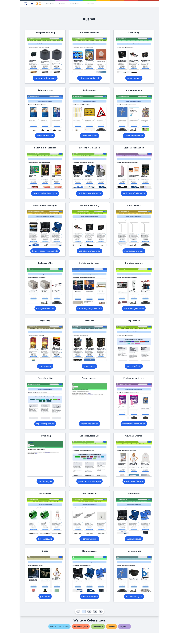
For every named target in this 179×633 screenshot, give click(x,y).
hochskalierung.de (134, 596)
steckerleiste (97, 626)
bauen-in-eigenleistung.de (45, 193)
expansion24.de (134, 366)
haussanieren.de (133, 539)
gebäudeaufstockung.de (89, 481)
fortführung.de (45, 481)
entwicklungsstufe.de (134, 308)
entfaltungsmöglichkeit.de (89, 308)
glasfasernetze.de (89, 539)
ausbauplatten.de (89, 135)
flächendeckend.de (89, 423)
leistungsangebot (80, 626)
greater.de (45, 596)
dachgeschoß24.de (45, 308)
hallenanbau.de (45, 539)
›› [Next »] (100, 611)
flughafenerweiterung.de (133, 423)
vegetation (124, 626)
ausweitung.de (134, 78)
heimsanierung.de (89, 596)
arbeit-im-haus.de (45, 135)
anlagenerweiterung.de (45, 78)
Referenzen (90, 4)
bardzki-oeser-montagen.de (45, 251)
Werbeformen (75, 4)
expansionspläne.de (45, 423)
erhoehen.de (89, 366)
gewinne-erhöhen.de (133, 481)
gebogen (111, 626)
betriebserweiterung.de (89, 251)
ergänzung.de (45, 366)
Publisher (62, 4)
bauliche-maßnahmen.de (133, 193)
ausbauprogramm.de (133, 135)
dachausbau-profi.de (133, 251)
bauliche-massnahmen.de (89, 193)
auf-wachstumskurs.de (89, 78)
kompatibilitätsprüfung (59, 626)
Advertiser (50, 4)
